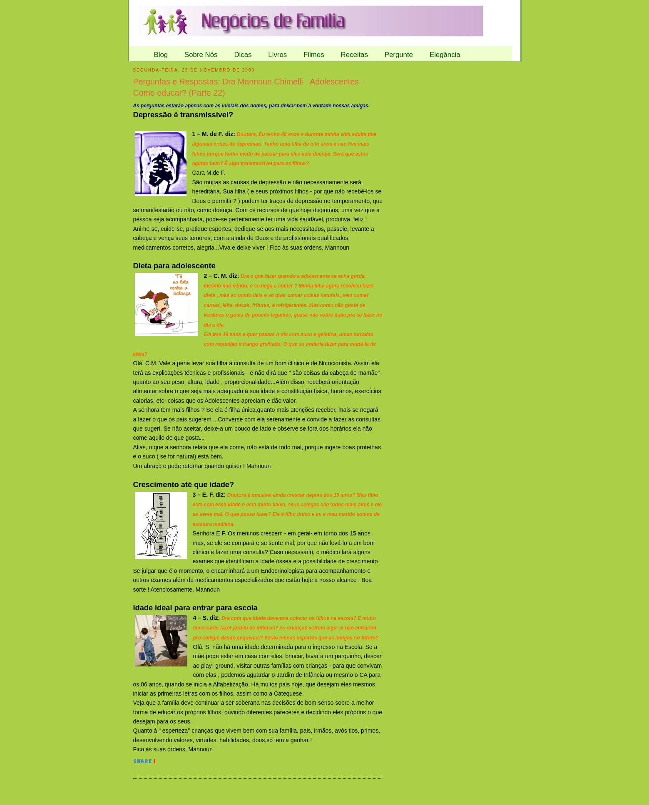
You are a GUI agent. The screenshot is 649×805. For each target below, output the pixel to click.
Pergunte (399, 55)
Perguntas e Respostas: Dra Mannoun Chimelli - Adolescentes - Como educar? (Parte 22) (248, 87)
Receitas (354, 55)
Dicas (242, 55)
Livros (277, 55)
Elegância (445, 55)
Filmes (313, 55)
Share (142, 762)
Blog (161, 55)
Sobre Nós (200, 55)
